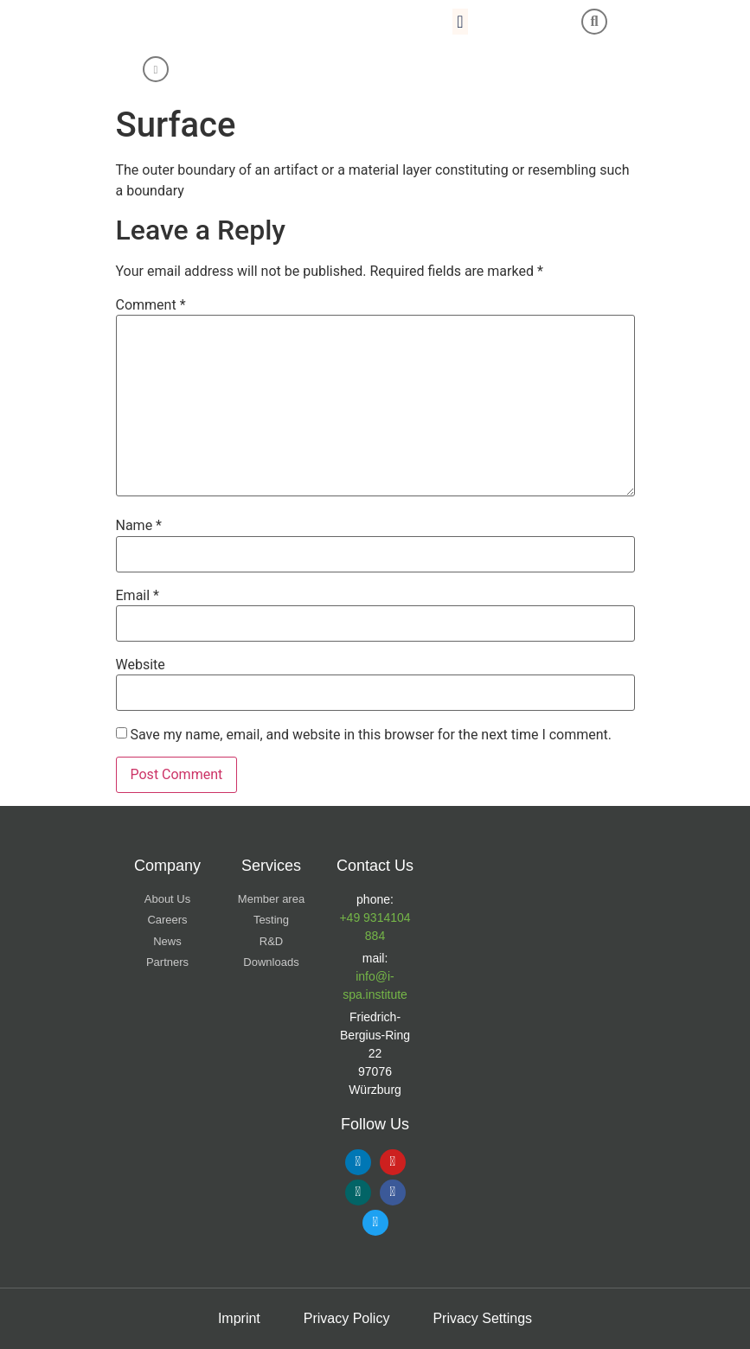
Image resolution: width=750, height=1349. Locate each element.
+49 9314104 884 (374, 927)
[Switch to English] (305, 70)
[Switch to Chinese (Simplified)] (371, 70)
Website (140, 665)
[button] (459, 22)
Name (139, 526)
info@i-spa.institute (375, 985)
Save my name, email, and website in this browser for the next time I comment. (371, 735)
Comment (151, 305)
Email (137, 596)
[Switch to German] (338, 70)
